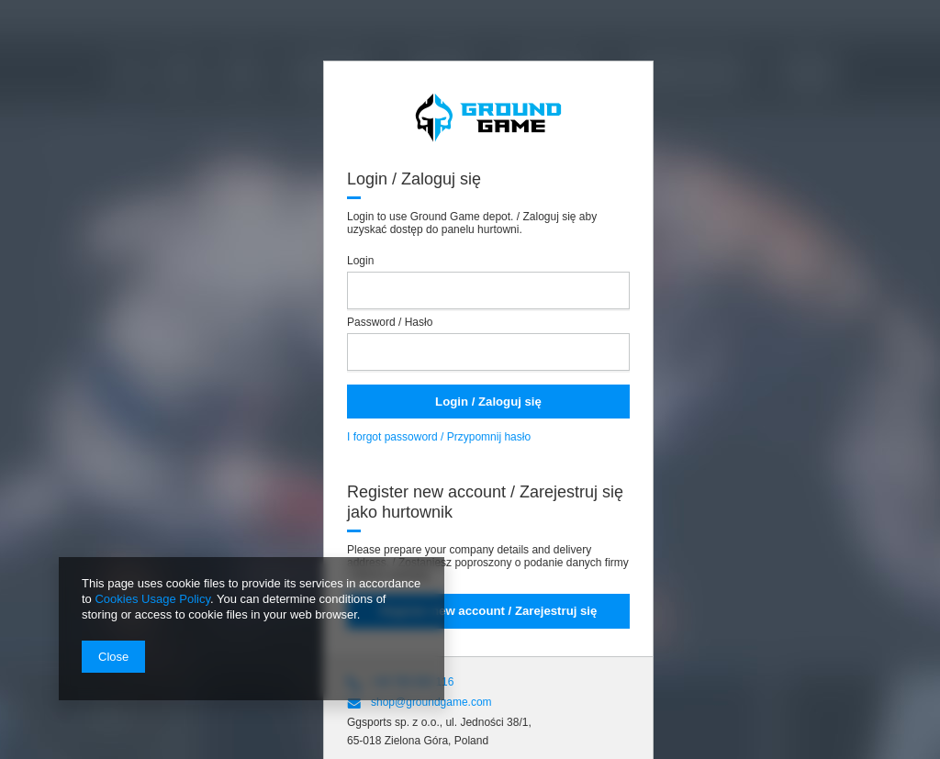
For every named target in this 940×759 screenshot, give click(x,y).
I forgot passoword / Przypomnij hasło (439, 436)
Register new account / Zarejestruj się (489, 611)
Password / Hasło (389, 322)
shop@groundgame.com (431, 702)
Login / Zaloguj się (488, 401)
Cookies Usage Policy (152, 599)
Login (360, 260)
